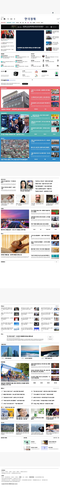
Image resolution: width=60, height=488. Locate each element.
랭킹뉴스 (2, 388)
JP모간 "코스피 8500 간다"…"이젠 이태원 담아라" (13, 403)
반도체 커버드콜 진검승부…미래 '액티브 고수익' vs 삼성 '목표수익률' (47, 309)
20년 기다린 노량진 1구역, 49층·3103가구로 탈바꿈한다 (14, 159)
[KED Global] (11, 19)
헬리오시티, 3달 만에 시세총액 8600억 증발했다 (40, 147)
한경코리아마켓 (3, 22)
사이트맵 (16, 477)
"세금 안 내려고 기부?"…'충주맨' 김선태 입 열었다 (7, 204)
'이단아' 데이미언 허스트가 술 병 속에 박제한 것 (40, 255)
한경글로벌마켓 (9, 22)
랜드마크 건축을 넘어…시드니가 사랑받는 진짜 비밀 (13, 229)
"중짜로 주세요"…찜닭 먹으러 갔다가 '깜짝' (43, 183)
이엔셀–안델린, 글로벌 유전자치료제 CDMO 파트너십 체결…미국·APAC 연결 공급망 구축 (7, 329)
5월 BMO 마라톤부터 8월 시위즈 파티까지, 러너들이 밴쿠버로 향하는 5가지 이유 (15, 383)
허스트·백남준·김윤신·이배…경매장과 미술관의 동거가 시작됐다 (40, 211)
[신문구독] (14, 19)
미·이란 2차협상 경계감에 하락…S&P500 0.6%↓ (13, 134)
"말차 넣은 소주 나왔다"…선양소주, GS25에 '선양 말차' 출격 (27, 308)
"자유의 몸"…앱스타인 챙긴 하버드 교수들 (37, 204)
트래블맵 (34, 382)
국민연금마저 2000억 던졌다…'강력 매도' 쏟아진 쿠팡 (40, 128)
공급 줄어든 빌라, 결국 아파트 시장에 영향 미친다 (22, 433)
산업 (23, 22)
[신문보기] (1, 19)
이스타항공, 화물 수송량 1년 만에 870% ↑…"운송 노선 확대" (7, 323)
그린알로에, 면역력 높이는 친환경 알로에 (37, 418)
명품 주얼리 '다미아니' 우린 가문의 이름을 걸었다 (40, 249)
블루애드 (18, 471)
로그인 (58, 19)
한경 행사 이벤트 (4, 437)
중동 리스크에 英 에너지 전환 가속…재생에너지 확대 (8, 62)
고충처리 (10, 471)
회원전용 (2, 54)
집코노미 (13, 22)
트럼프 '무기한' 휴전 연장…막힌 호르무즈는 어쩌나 (55, 37)
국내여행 (41, 382)
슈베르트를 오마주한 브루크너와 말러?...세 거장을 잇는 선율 (40, 217)
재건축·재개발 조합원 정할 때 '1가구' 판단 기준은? (52, 433)
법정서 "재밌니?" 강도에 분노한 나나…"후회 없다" (22, 204)
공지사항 (25, 437)
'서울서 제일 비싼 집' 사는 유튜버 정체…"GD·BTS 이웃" (40, 154)
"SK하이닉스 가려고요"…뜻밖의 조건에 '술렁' (44, 181)
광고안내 (14, 471)
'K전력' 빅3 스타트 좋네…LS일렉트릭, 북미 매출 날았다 (40, 90)
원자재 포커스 (17, 55)
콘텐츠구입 (8, 477)
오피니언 (17, 22)
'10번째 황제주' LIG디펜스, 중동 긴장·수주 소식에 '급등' (47, 328)
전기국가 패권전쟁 (26, 358)
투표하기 (50, 336)
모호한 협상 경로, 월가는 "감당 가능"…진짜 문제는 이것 (21, 62)
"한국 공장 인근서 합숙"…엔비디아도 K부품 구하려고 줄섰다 (45, 391)
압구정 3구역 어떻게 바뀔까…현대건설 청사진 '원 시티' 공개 (47, 313)
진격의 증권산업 (6, 358)
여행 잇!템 (55, 382)
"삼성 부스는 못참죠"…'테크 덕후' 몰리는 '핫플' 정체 (55, 43)
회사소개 (2, 471)
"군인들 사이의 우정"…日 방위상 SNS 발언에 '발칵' (52, 204)
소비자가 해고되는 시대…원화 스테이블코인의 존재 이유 (47, 323)
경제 (20, 22)
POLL (2, 334)
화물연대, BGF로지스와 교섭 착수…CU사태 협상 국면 (7, 43)
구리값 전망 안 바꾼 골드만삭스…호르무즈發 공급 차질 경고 (22, 57)
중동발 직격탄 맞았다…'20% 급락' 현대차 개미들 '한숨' (14, 394)
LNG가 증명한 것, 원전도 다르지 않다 (7, 66)
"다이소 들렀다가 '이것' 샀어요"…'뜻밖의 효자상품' (43, 394)
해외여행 (48, 382)
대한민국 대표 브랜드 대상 (9, 407)
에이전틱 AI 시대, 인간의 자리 (35, 61)
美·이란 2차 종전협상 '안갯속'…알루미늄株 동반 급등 (27, 318)
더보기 (42, 22)
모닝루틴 (34, 22)
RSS (23, 477)
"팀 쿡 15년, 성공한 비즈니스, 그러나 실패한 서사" (36, 57)
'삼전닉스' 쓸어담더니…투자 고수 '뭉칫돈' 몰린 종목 (27, 323)
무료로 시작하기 (25, 83)
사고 (58, 437)
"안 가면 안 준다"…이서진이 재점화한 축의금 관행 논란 (20, 336)
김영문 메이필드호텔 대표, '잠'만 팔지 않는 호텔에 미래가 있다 (40, 364)
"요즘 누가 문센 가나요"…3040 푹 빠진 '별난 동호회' (13, 391)
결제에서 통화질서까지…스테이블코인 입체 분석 (7, 318)
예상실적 (35, 134)
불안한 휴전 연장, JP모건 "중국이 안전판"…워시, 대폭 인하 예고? (7, 57)
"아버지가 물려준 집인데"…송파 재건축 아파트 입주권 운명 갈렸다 (37, 433)
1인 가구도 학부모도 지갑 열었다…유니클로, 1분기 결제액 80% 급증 (27, 328)
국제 (25, 22)
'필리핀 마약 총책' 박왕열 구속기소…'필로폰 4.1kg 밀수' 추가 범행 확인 (7, 309)
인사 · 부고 (55, 437)
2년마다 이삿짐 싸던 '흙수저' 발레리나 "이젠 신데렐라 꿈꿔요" (47, 318)
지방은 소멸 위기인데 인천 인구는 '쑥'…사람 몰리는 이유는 (40, 141)
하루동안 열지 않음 (54, 26)
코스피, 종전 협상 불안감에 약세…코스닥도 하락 (55, 32)
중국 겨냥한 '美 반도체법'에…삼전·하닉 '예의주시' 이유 (7, 40)
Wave (28, 22)
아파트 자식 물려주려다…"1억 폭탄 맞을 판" (8, 181)
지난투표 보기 (50, 339)
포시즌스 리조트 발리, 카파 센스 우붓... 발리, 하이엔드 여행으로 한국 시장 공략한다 (40, 371)
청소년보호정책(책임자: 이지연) (39, 477)
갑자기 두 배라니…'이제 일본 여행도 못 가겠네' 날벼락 (43, 400)
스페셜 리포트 (3, 344)
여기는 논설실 (33, 55)
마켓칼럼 (2, 65)
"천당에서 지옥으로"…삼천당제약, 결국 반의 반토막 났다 (14, 109)
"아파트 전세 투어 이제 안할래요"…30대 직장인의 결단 (14, 400)
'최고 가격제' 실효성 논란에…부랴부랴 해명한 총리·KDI (7, 46)
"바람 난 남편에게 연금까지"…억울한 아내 (43, 188)
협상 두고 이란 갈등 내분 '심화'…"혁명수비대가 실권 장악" (7, 50)
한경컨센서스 (36, 109)
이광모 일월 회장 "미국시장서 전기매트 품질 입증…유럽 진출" (22, 418)
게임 (30, 22)
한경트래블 (3, 362)
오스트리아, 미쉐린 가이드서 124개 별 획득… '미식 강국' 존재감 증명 (40, 377)
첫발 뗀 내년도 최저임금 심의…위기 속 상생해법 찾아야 (51, 57)
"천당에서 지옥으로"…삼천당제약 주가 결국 (43, 191)
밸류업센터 (54, 159)
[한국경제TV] (5, 19)
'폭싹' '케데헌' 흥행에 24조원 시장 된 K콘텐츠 (40, 224)
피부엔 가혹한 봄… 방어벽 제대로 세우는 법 (11, 254)
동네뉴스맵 (35, 159)
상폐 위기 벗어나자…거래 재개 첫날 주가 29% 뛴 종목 (43, 397)
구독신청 (6, 471)
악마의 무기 (47, 66)
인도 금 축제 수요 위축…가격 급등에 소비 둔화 (21, 67)
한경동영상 (3, 261)
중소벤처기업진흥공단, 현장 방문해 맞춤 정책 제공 (7, 418)
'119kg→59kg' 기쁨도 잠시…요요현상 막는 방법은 (43, 403)
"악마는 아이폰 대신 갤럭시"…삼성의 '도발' (8, 188)
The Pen (2, 422)
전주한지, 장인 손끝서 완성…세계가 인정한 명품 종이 (52, 418)
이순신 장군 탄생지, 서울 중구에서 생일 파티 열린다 (27, 313)
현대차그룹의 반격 (46, 358)
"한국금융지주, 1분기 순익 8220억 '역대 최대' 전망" (40, 103)
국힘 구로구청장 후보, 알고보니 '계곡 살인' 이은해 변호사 (26, 190)
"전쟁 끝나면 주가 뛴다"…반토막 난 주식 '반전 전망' (13, 397)
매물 (45, 159)
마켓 (54, 109)
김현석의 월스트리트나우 (4, 55)
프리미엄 (38, 22)
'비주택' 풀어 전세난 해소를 (49, 61)
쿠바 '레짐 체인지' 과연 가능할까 (36, 66)
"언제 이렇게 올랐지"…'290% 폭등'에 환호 (43, 186)
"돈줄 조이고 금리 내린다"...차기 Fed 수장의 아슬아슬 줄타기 (40, 122)
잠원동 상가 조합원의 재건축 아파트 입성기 (7, 433)
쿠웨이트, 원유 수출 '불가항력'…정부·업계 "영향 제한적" (55, 49)
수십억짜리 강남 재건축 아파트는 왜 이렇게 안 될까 (29, 48)
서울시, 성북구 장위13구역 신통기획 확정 (7, 313)
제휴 (5, 477)
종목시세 (45, 134)
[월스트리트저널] (8, 19)
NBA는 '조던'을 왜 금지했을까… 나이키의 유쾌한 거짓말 (40, 242)
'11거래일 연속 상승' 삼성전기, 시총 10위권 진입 (40, 97)
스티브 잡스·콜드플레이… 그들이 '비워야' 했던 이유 (40, 236)
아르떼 (2, 208)
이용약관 (26, 477)
